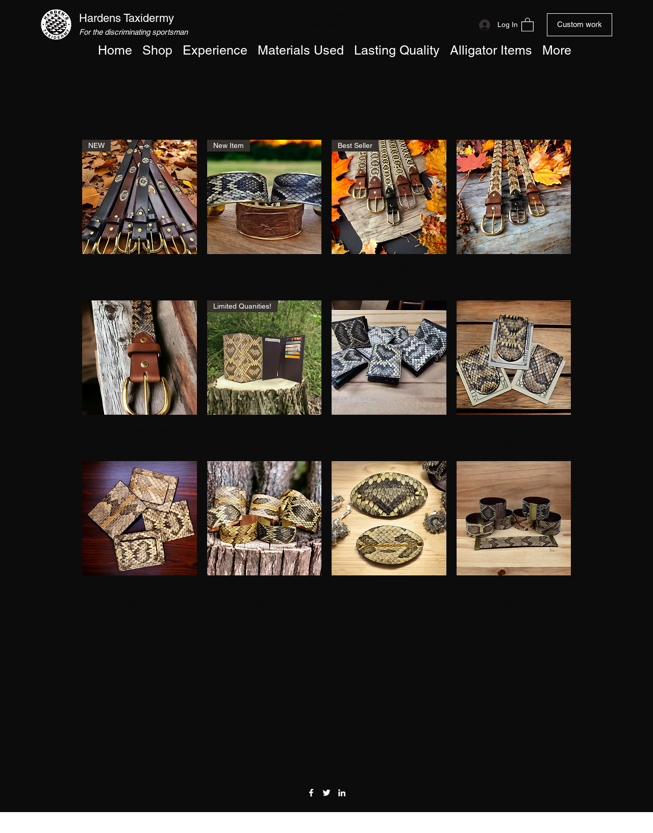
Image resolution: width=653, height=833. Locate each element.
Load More (326, 642)
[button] (527, 24)
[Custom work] (579, 24)
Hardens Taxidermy (126, 18)
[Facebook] (311, 793)
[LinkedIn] (342, 793)
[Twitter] (326, 793)
